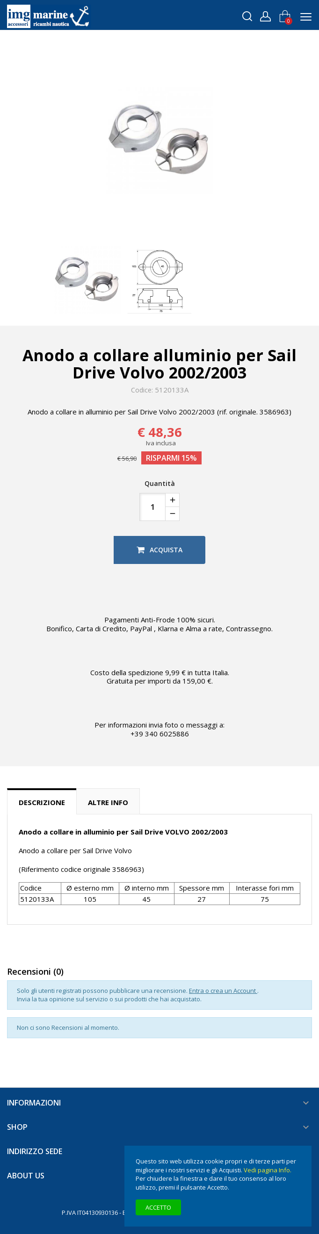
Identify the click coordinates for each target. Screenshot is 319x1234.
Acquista (159, 549)
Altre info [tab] (108, 802)
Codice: (142, 390)
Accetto (158, 1207)
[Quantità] (152, 507)
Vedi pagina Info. (267, 1170)
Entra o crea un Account (223, 990)
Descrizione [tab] (42, 802)
